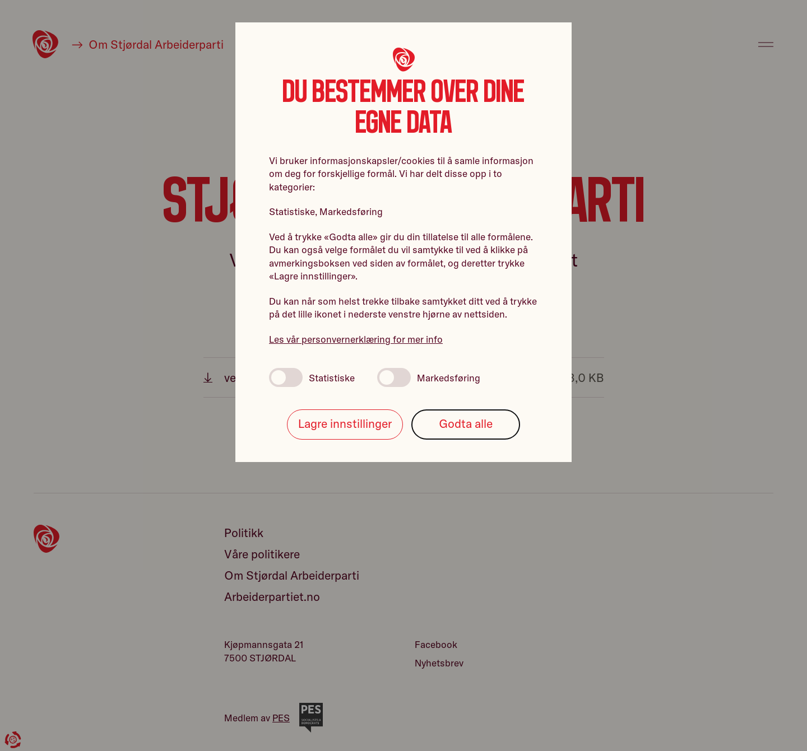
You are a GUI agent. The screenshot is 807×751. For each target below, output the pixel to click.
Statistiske (312, 377)
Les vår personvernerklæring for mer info (356, 339)
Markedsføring (428, 377)
